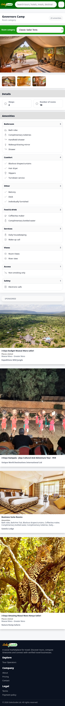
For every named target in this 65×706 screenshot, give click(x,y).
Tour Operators (9, 662)
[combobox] (36, 4)
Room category (8, 29)
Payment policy (9, 694)
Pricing (5, 676)
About (5, 672)
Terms (5, 691)
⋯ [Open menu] (61, 4)
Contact (5, 680)
